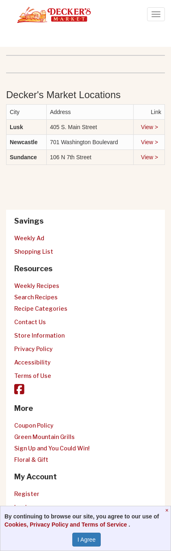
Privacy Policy (33, 348)
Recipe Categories (40, 308)
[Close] (168, 510)
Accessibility (32, 362)
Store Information (39, 335)
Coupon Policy (34, 425)
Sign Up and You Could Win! (51, 448)
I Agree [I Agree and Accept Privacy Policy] (86, 539)
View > (150, 127)
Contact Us (30, 321)
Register (26, 493)
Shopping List (33, 251)
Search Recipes (36, 297)
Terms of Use (32, 375)
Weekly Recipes (36, 285)
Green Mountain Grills (44, 436)
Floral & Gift (31, 459)
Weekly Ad (29, 238)
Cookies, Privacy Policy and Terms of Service (66, 524)
